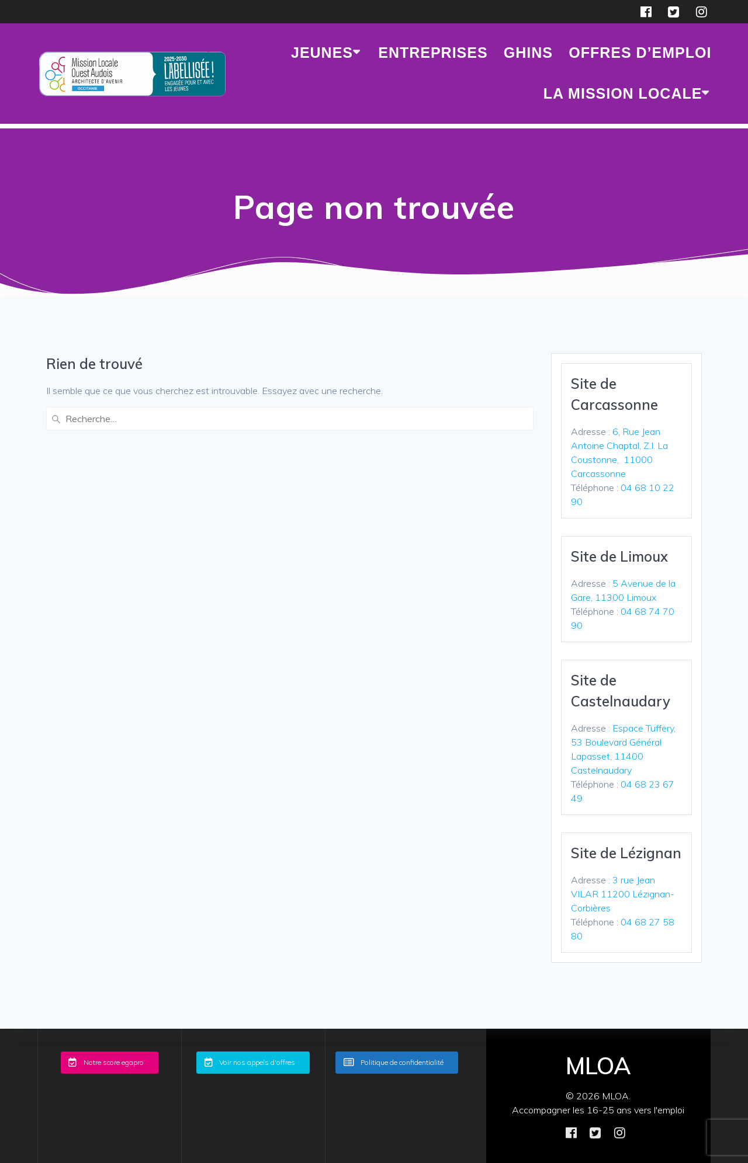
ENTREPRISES (432, 52)
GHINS (528, 52)
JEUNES (322, 52)
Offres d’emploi (640, 52)
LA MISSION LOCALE (622, 93)
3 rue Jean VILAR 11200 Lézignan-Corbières (622, 894)
